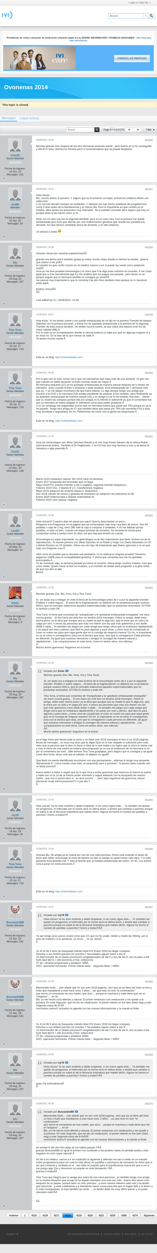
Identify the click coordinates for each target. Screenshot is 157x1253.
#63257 (149, 189)
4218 (68, 1215)
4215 (34, 1215)
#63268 (149, 981)
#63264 (149, 663)
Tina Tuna (15, 329)
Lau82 (15, 530)
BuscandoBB (15, 922)
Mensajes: (13, 174)
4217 (56, 1215)
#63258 (149, 247)
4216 (45, 1215)
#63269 (149, 1054)
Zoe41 (15, 451)
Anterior (13, 1215)
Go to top (147, 1234)
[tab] (29, 118)
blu (15, 262)
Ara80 (15, 204)
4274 (135, 1215)
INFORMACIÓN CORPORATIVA (83, 1234)
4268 (124, 1215)
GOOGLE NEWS (111, 1234)
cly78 (15, 815)
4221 (101, 1215)
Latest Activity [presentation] (29, 118)
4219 (79, 1215)
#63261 (149, 436)
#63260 (149, 373)
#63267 (149, 907)
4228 (112, 1215)
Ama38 (15, 155)
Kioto (15, 603)
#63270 (149, 1103)
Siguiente (149, 1215)
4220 (90, 1215)
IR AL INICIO (130, 1234)
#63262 (149, 515)
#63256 (149, 140)
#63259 (149, 314)
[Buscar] (128, 15)
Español (12, 1234)
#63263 (149, 587)
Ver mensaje (67, 671)
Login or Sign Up (140, 2)
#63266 (149, 849)
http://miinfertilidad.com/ (68, 357)
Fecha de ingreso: (15, 168)
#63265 (149, 800)
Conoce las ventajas (131, 58)
